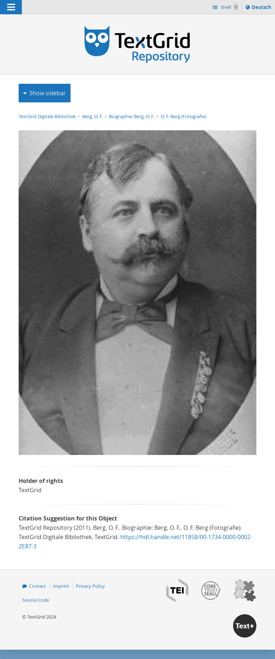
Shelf (228, 7)
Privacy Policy (90, 586)
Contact (37, 586)
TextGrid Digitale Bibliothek (48, 116)
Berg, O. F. (93, 116)
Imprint (61, 586)
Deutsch (262, 8)
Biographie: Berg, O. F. (132, 116)
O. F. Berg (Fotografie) (183, 116)
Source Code (35, 600)
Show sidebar (47, 93)
